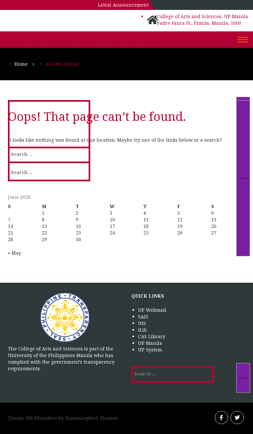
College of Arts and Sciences (85, 40)
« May (14, 253)
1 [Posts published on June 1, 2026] (43, 213)
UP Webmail (152, 310)
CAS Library (151, 336)
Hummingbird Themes (91, 418)
